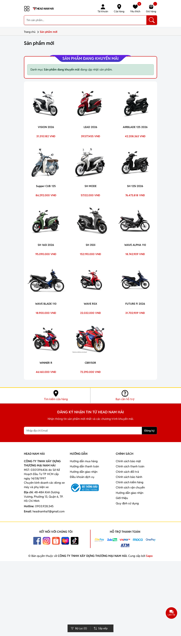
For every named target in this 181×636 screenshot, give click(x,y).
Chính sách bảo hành (129, 477)
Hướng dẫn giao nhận (83, 472)
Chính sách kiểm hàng (129, 482)
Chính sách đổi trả (127, 472)
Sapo (149, 556)
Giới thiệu (122, 498)
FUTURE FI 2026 (135, 303)
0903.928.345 (44, 506)
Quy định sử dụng (127, 503)
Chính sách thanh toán (130, 466)
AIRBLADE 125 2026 (135, 127)
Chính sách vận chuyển (130, 487)
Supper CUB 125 (46, 186)
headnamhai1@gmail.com (48, 511)
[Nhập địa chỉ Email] (83, 430)
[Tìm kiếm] (151, 20)
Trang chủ (32, 32)
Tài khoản (103, 8)
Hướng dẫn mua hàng (84, 461)
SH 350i (90, 245)
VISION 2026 (46, 127)
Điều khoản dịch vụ (82, 477)
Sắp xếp (100, 628)
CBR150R (90, 362)
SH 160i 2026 (46, 245)
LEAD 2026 (90, 127)
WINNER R (46, 362)
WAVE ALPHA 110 (135, 245)
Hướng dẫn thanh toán (84, 466)
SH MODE (90, 186)
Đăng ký (149, 430)
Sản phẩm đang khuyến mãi (90, 58)
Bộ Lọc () (78, 628)
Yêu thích (135, 8)
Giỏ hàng (151, 8)
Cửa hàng (119, 8)
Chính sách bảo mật (128, 461)
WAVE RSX (90, 303)
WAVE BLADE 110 (45, 303)
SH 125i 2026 (135, 186)
